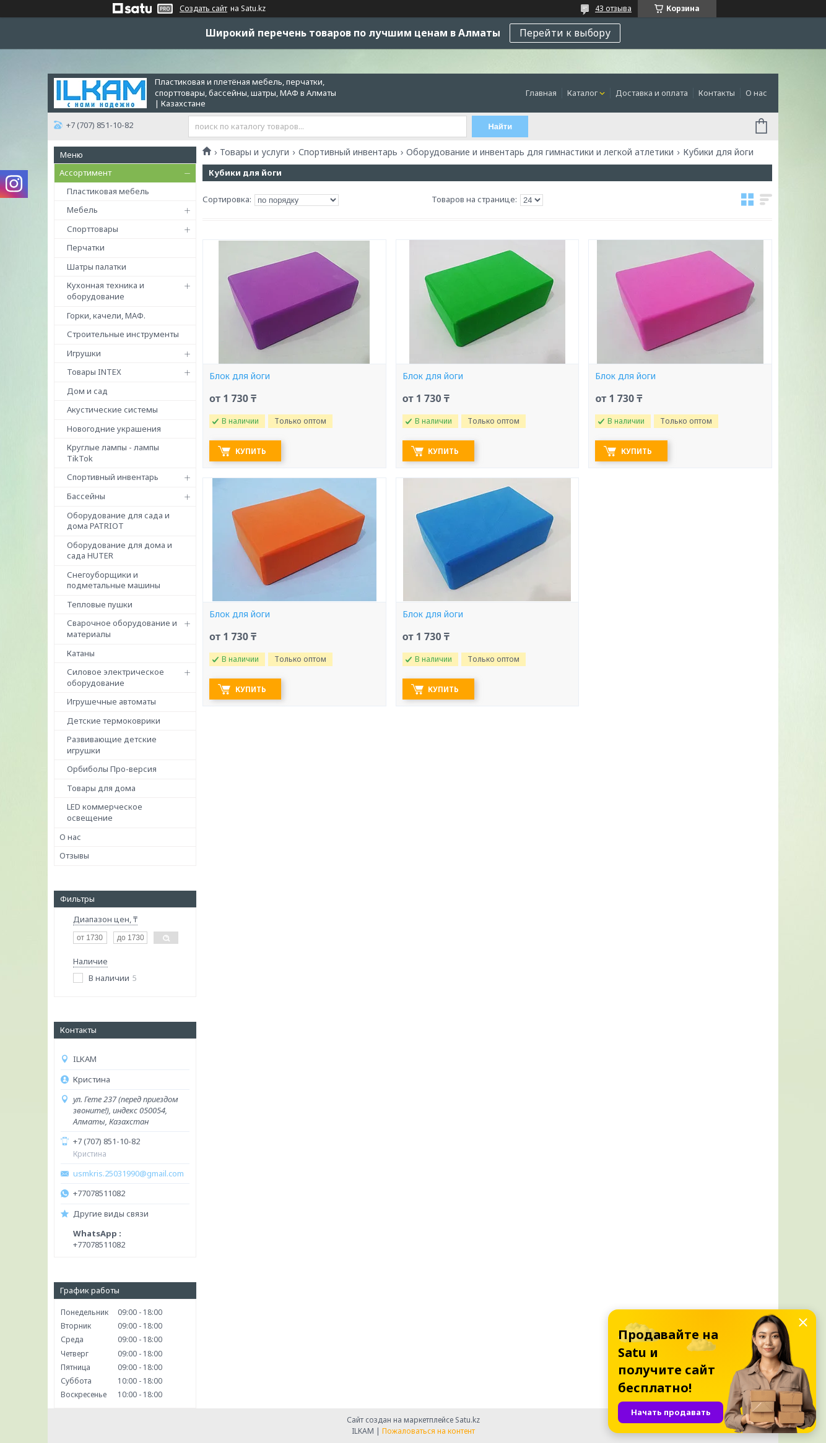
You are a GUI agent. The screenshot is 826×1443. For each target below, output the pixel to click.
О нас (756, 92)
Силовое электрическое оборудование (115, 677)
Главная (541, 92)
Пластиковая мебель (108, 191)
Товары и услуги (254, 152)
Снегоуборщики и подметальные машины (113, 580)
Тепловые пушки (100, 604)
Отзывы (74, 855)
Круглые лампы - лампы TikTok (113, 453)
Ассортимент (85, 172)
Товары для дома (101, 788)
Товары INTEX (94, 371)
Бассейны (86, 496)
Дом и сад (87, 390)
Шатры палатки (96, 266)
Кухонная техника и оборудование (105, 291)
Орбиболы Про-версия (112, 768)
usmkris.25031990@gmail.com (128, 1173)
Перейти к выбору (565, 33)
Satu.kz (467, 1420)
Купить (252, 451)
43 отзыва (613, 8)
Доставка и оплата (651, 92)
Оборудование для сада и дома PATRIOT (118, 521)
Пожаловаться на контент (428, 1431)
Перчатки (86, 247)
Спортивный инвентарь (113, 476)
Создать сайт (203, 8)
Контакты (716, 92)
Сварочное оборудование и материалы (122, 628)
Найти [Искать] (501, 126)
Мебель (82, 209)
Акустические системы (112, 409)
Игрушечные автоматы (111, 701)
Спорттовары (92, 228)
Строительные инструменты (123, 334)
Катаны (81, 653)
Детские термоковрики (113, 720)
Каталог (582, 92)
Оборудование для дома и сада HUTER (119, 550)
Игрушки (84, 353)
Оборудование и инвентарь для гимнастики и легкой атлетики (540, 152)
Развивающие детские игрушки (112, 745)
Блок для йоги (239, 376)
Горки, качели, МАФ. (106, 315)
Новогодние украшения (114, 428)
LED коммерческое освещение (104, 812)
